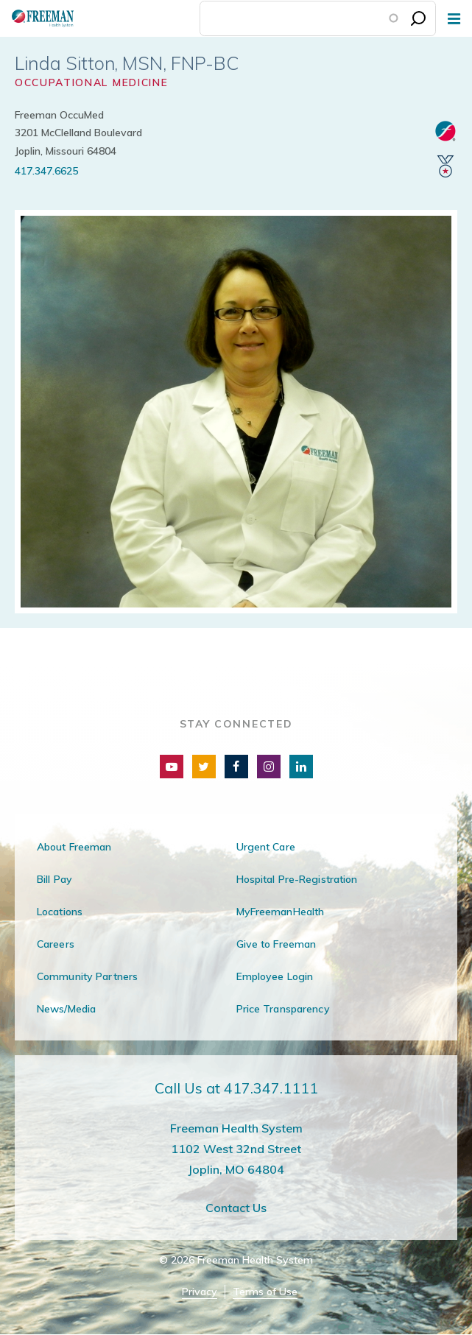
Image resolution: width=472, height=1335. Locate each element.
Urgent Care (265, 846)
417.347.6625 (46, 170)
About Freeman (74, 846)
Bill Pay (54, 879)
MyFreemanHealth (280, 911)
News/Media (66, 1008)
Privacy (199, 1292)
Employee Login (275, 976)
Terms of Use (265, 1292)
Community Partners (87, 976)
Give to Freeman (276, 944)
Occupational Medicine (91, 82)
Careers (55, 944)
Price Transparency (283, 1008)
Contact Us (236, 1207)
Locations (59, 911)
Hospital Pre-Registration (297, 879)
